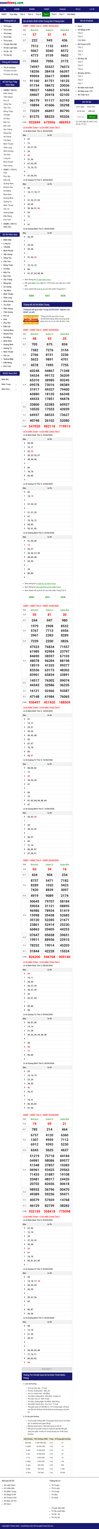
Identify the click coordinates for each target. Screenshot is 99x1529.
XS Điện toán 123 (85, 91)
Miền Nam (6, 389)
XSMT (46, 9)
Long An (6, 158)
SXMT (33, 283)
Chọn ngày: (80, 107)
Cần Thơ (7, 108)
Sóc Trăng (7, 129)
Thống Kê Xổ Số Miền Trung (36, 304)
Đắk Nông (7, 216)
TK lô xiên (7, 30)
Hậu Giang (7, 165)
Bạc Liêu (7, 126)
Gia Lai (6, 209)
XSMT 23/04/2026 (51, 330)
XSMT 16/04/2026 (51, 606)
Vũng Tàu (7, 104)
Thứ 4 (38, 14)
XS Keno (7, 1504)
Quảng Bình (8, 198)
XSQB (63, 295)
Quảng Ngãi (8, 212)
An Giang (7, 136)
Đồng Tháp (8, 111)
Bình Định (7, 194)
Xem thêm (47, 1369)
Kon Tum (7, 220)
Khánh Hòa (8, 187)
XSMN (32, 9)
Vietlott (62, 9)
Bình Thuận (8, 144)
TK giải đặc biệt (10, 44)
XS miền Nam (9, 1485)
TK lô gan (7, 26)
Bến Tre (6, 122)
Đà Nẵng (7, 191)
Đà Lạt (6, 100)
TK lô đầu (7, 37)
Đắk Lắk (6, 180)
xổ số (42, 289)
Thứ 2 (22, 14)
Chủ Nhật (71, 14)
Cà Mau (6, 118)
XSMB (16, 9)
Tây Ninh (7, 140)
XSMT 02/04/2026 (51, 1115)
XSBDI (31, 295)
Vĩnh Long (7, 147)
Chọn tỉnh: (91, 107)
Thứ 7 (61, 14)
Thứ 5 (46, 14)
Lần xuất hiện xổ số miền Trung (48, 587)
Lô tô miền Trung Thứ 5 (50, 127)
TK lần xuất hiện (10, 48)
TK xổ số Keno (9, 67)
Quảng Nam (8, 183)
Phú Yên (6, 176)
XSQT (47, 295)
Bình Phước (8, 162)
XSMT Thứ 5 (35, 26)
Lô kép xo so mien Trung (46, 584)
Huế (5, 173)
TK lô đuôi (7, 41)
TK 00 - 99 (7, 51)
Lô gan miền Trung (43, 280)
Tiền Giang (8, 97)
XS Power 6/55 (84, 44)
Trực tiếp (13, 14)
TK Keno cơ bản (10, 71)
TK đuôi (54, 1498)
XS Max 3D (82, 59)
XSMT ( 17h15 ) (10, 170)
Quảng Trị (7, 201)
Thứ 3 (30, 14)
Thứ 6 (53, 14)
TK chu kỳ (7, 55)
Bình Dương (8, 151)
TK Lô (77, 9)
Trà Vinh (6, 155)
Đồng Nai (7, 133)
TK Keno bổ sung (10, 74)
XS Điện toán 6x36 (85, 88)
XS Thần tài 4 (83, 95)
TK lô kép (7, 33)
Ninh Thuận (8, 205)
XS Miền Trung (10, 1491)
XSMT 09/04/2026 (51, 860)
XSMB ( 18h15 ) (10, 224)
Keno (80, 26)
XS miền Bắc (9, 1488)
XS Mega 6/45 (84, 30)
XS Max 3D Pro (84, 73)
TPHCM (6, 115)
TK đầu (54, 1494)
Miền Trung (6, 384)
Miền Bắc (7, 227)
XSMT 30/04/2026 (51, 26)
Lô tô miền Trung (30, 127)
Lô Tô (92, 9)
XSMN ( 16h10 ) (10, 90)
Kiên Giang (8, 93)
